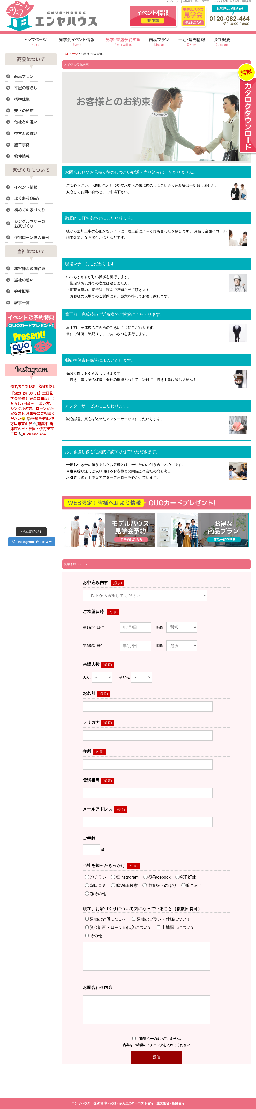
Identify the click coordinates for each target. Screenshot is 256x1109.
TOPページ (70, 53)
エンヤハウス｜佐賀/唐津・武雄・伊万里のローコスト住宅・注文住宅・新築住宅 (128, 1103)
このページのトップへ (238, 550)
